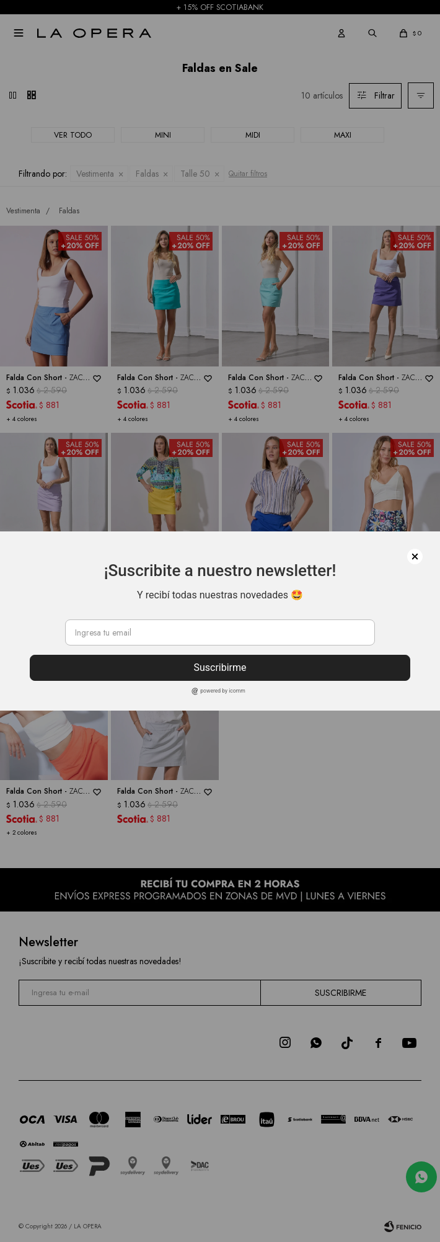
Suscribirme (219, 667)
